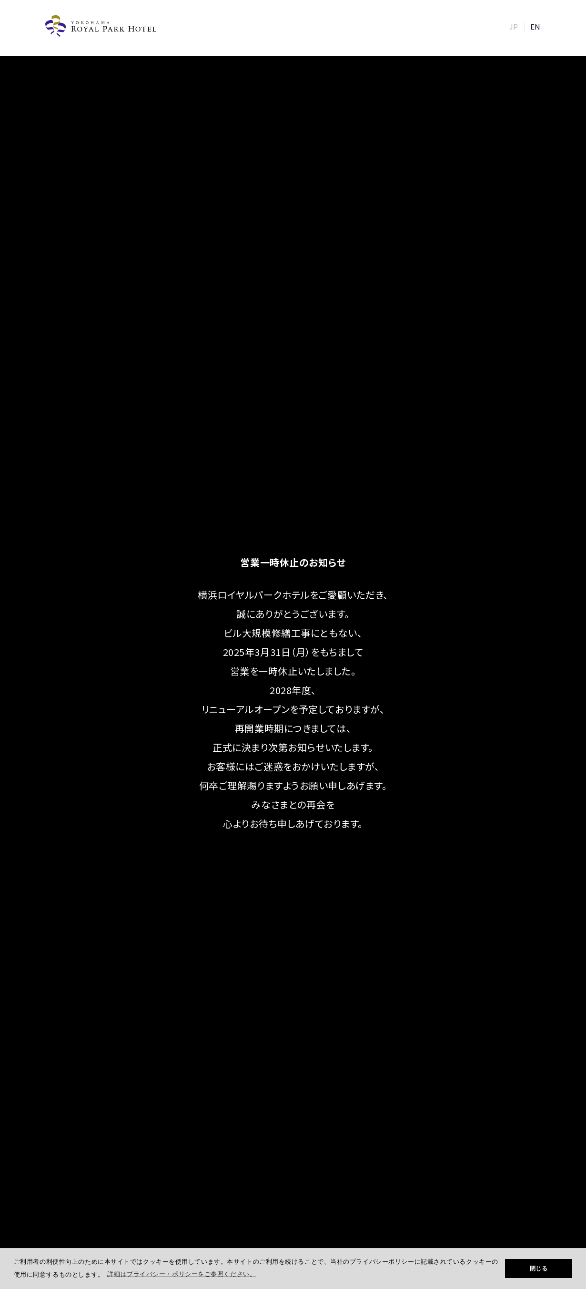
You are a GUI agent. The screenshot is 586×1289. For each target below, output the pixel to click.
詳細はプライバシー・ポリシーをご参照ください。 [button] (181, 1274)
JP (513, 26)
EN (535, 26)
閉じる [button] (539, 1268)
